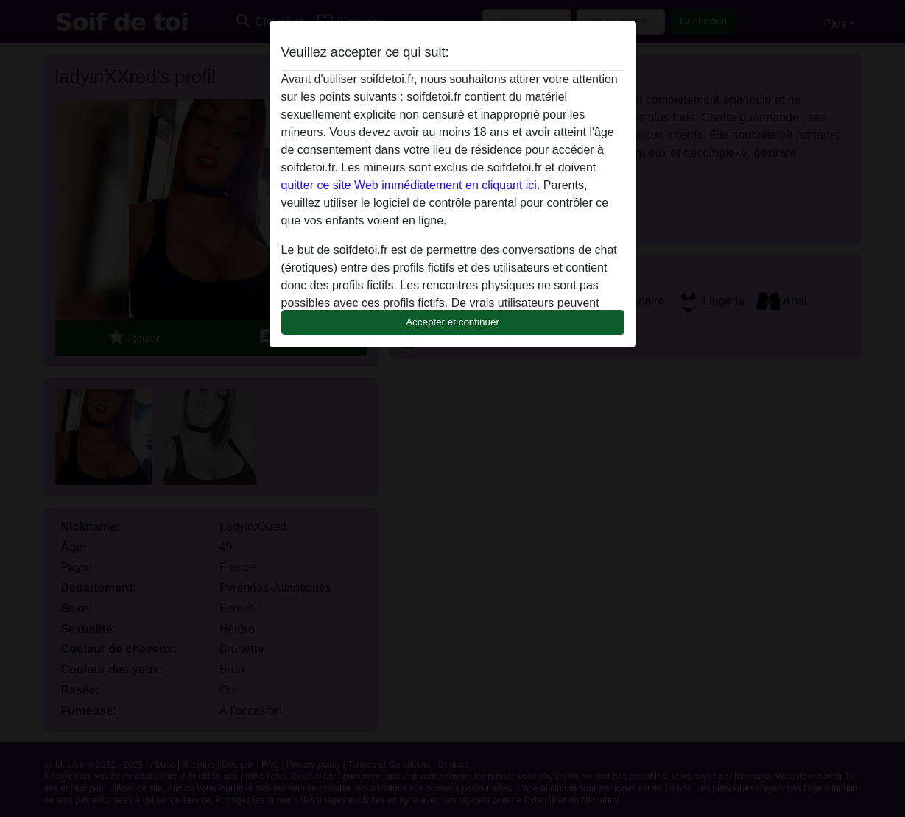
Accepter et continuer (452, 322)
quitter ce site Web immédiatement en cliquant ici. (410, 185)
